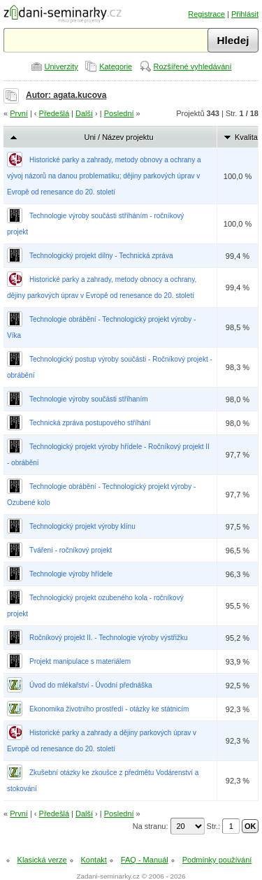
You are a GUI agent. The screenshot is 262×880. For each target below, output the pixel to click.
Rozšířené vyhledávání (193, 66)
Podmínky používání (217, 860)
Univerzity (61, 66)
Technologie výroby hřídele (70, 574)
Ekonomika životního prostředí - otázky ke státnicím (109, 709)
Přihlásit (245, 14)
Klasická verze (42, 860)
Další (84, 113)
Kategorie (115, 66)
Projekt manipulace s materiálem (80, 661)
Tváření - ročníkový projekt (70, 550)
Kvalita (246, 137)
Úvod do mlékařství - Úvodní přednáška (90, 685)
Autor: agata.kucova (66, 95)
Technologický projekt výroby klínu (82, 526)
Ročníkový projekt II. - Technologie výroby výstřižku (108, 637)
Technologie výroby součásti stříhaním (88, 399)
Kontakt (94, 860)
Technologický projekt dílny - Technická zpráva (101, 256)
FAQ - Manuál (144, 860)
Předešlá (54, 113)
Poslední (119, 113)
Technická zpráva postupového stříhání (89, 423)
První (19, 113)
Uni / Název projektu (118, 137)
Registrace (206, 14)
